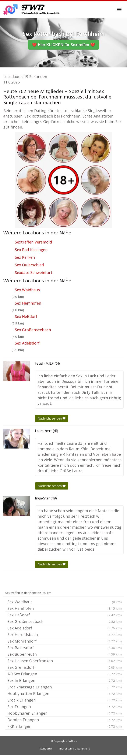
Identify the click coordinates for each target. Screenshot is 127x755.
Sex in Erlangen (64, 680)
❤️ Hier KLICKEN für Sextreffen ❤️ (63, 45)
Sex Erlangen (64, 706)
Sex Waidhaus (27, 289)
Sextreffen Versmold (33, 242)
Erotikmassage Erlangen (64, 687)
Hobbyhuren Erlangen (64, 713)
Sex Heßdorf (26, 316)
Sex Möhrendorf (64, 641)
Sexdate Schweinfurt (33, 272)
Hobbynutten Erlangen (64, 693)
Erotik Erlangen (64, 700)
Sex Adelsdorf (27, 343)
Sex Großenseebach (33, 329)
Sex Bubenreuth (64, 654)
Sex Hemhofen (28, 303)
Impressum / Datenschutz (74, 748)
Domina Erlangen (64, 720)
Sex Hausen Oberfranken (64, 661)
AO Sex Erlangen (64, 674)
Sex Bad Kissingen (31, 249)
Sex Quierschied (29, 264)
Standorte (45, 748)
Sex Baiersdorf (64, 647)
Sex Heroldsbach (64, 634)
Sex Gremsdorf (64, 667)
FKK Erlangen (64, 726)
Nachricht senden (52, 418)
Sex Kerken (25, 257)
